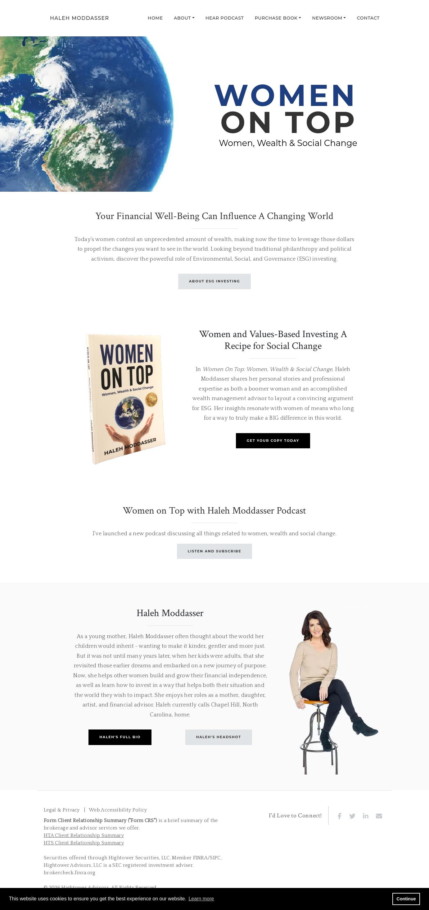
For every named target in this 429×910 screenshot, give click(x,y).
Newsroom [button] (327, 18)
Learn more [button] (201, 898)
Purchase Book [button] (276, 18)
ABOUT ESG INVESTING (214, 281)
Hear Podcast (224, 18)
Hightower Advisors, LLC (73, 865)
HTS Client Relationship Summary (84, 843)
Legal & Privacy (62, 810)
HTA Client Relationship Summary (84, 835)
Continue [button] (406, 898)
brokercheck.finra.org (70, 873)
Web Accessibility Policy (118, 810)
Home (155, 18)
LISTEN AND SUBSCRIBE (214, 551)
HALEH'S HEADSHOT (218, 737)
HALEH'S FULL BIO (120, 737)
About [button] (182, 18)
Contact (368, 18)
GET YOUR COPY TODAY (273, 440)
